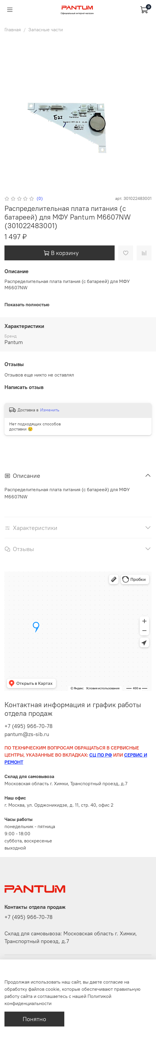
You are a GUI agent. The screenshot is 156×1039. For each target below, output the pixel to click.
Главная (12, 29)
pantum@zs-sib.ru (26, 734)
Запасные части (45, 29)
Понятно (34, 1019)
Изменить (49, 410)
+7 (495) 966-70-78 (28, 726)
